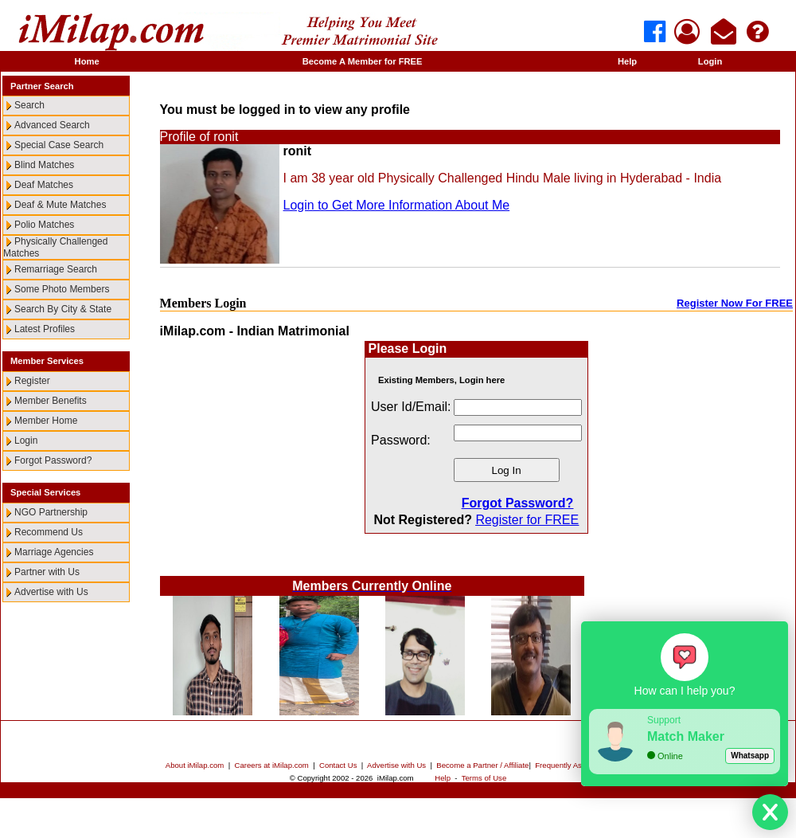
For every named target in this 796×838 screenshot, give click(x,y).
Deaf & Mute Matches (60, 204)
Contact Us (338, 765)
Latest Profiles (44, 329)
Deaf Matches (43, 184)
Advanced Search (52, 125)
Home (87, 61)
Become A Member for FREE (362, 61)
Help (627, 61)
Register (32, 380)
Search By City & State (62, 309)
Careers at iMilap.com (272, 765)
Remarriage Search (55, 269)
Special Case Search (58, 145)
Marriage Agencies (53, 552)
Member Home (45, 420)
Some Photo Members (61, 289)
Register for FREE (527, 520)
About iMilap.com (195, 765)
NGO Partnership (51, 512)
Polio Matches (44, 224)
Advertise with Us (51, 591)
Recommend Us (48, 532)
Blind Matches (44, 164)
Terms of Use (484, 777)
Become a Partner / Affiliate (482, 765)
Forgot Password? (53, 460)
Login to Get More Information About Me (396, 205)
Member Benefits (50, 400)
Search (29, 105)
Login (710, 61)
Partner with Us (47, 572)
